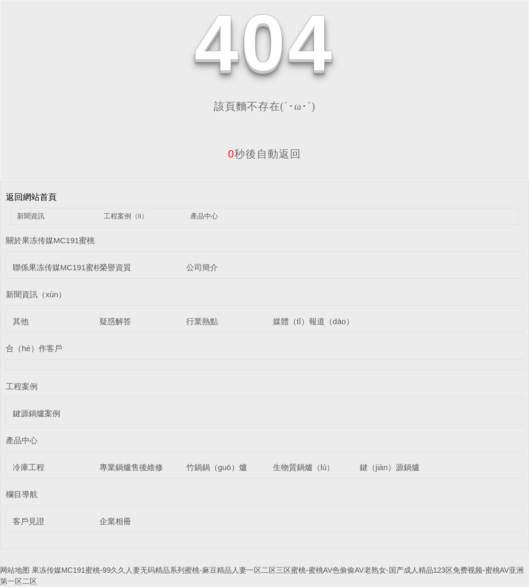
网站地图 (15, 570)
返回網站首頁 (31, 196)
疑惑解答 (115, 321)
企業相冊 (115, 521)
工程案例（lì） (126, 216)
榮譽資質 (115, 267)
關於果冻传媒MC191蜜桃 (50, 240)
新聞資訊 (30, 216)
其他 (21, 321)
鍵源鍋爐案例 (36, 413)
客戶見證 (28, 521)
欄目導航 (22, 494)
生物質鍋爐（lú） (304, 467)
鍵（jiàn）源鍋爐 (389, 467)
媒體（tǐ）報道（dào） (313, 321)
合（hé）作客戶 (34, 348)
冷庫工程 (28, 467)
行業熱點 (202, 321)
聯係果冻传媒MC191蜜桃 (57, 267)
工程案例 (22, 386)
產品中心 (204, 216)
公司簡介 (202, 267)
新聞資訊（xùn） (36, 294)
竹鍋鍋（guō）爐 (216, 467)
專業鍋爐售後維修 (131, 467)
